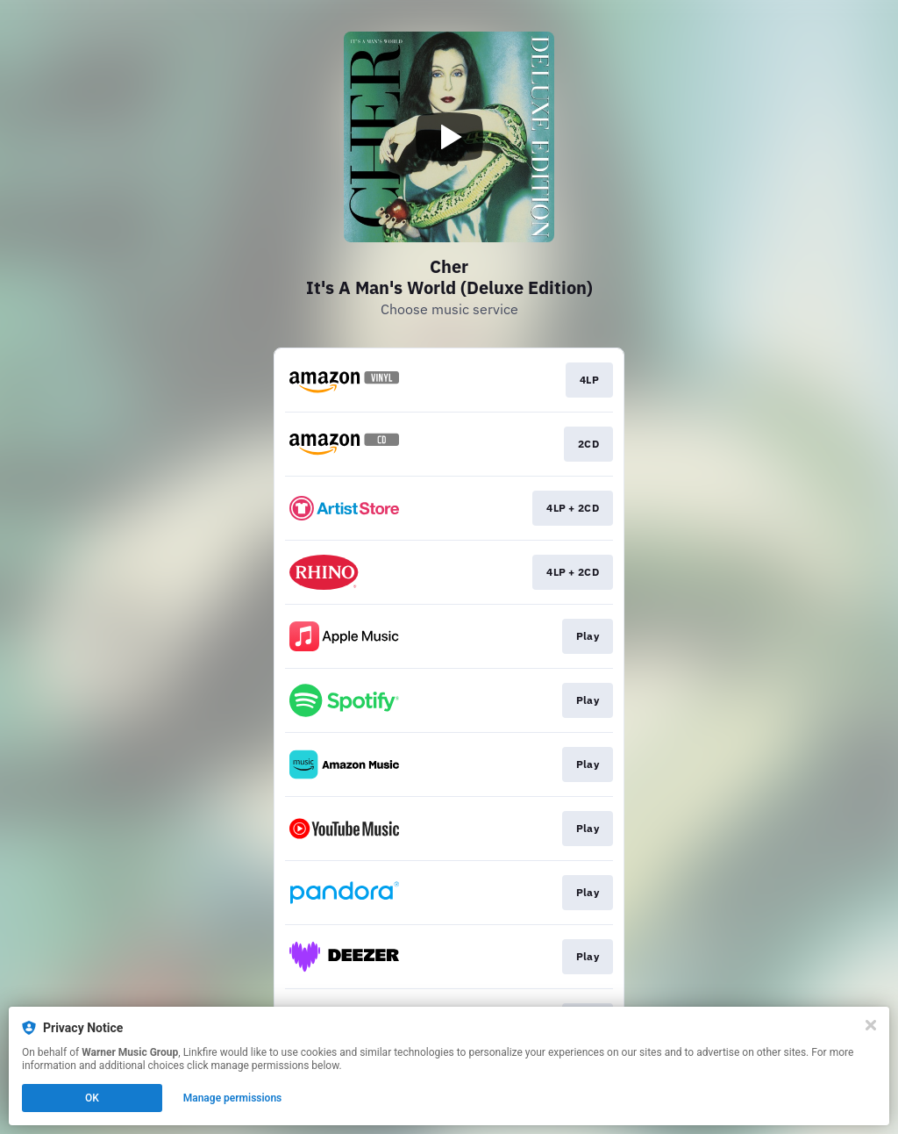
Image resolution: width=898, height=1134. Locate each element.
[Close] (871, 1025)
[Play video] (449, 136)
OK (92, 1098)
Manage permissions (232, 1098)
